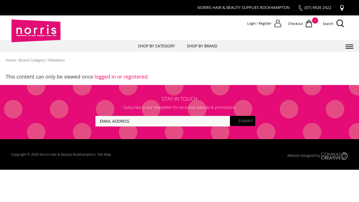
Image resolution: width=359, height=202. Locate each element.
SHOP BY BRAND (202, 46)
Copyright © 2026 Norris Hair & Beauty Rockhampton (53, 154)
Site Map (104, 154)
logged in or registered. (122, 76)
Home (11, 60)
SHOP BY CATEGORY (156, 46)
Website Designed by (317, 156)
